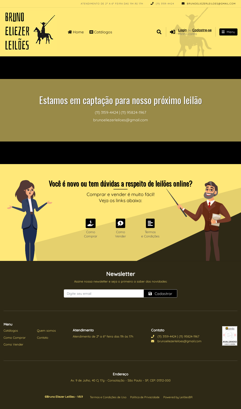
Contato (42, 337)
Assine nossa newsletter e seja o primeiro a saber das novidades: (120, 281)
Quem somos (46, 330)
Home (76, 32)
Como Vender (13, 344)
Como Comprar (15, 337)
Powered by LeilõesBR (178, 397)
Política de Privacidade (145, 397)
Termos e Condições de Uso (108, 397)
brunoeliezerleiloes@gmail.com (209, 3)
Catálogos (100, 32)
